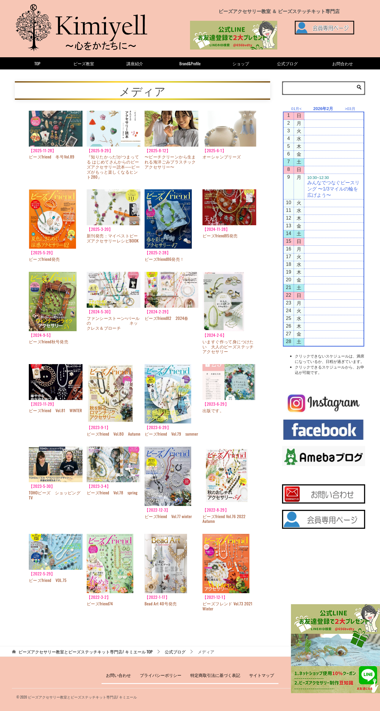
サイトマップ (261, 675)
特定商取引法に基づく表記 (215, 675)
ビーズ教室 (83, 63)
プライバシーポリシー (160, 675)
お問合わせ (342, 63)
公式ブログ (287, 63)
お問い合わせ (118, 675)
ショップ (240, 63)
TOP (37, 63)
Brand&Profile (189, 63)
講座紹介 (134, 63)
